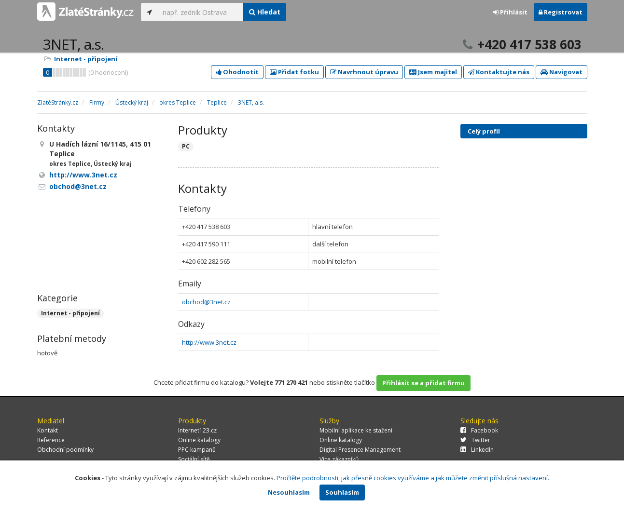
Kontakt (47, 430)
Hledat (264, 11)
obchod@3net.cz (206, 301)
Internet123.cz (197, 430)
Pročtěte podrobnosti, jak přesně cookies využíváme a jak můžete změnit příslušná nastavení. (413, 477)
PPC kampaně (197, 450)
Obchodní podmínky (65, 450)
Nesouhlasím (289, 492)
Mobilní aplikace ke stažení (355, 430)
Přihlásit (510, 12)
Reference (51, 440)
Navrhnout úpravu (364, 72)
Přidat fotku (294, 72)
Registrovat (560, 12)
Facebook (479, 430)
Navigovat (561, 72)
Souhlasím (342, 492)
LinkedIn (477, 450)
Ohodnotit (237, 72)
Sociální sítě (194, 459)
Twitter (475, 440)
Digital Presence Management (360, 450)
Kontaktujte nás (498, 72)
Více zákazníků (339, 459)
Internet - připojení (85, 58)
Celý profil (484, 131)
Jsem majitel (433, 72)
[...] (200, 12)
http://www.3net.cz (209, 342)
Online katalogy (199, 440)
